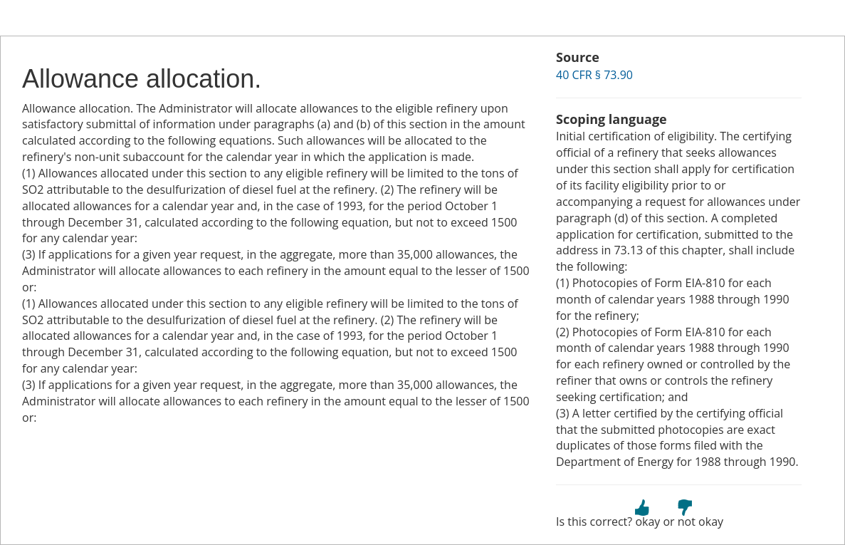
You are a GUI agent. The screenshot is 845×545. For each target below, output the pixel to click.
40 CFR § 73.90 (594, 75)
